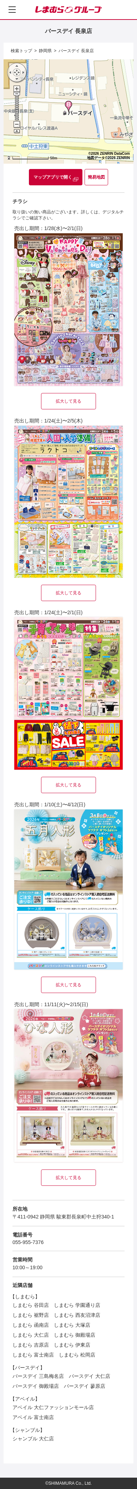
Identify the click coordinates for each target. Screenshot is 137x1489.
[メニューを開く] (12, 9)
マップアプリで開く (53, 177)
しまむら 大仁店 (30, 1335)
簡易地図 (96, 177)
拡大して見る (68, 401)
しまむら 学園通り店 (77, 1305)
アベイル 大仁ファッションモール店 (53, 1407)
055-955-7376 (28, 1242)
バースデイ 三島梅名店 (38, 1376)
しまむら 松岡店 (77, 1355)
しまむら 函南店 (30, 1325)
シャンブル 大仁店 (33, 1438)
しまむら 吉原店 (30, 1345)
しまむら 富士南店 (33, 1355)
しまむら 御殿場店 (74, 1335)
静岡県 (45, 50)
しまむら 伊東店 (72, 1345)
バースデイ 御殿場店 (35, 1386)
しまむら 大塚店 (72, 1325)
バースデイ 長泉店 (76, 50)
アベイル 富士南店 (33, 1417)
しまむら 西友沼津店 (77, 1315)
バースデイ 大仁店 (89, 1376)
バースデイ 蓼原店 (84, 1386)
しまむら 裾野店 (30, 1315)
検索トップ (21, 50)
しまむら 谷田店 (30, 1305)
